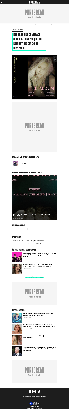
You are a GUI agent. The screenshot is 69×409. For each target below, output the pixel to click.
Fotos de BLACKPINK (26, 25)
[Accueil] (34, 2)
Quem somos (38, 396)
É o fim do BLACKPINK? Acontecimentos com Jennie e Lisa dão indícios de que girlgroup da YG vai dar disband (39, 255)
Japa (23, 240)
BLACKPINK (18, 25)
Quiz (29, 229)
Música (15, 229)
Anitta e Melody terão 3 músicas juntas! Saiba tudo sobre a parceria (39, 337)
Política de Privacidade (28, 396)
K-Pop (20, 229)
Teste (24, 229)
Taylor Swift (29, 240)
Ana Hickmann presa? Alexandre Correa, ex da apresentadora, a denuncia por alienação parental (39, 325)
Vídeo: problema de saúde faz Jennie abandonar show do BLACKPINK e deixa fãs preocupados (38, 265)
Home (13, 25)
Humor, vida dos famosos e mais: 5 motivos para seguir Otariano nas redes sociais (38, 314)
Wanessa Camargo (39, 240)
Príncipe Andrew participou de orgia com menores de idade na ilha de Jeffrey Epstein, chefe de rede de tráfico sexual (39, 349)
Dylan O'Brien (16, 240)
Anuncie (44, 396)
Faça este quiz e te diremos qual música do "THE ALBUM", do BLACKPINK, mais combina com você (32, 215)
